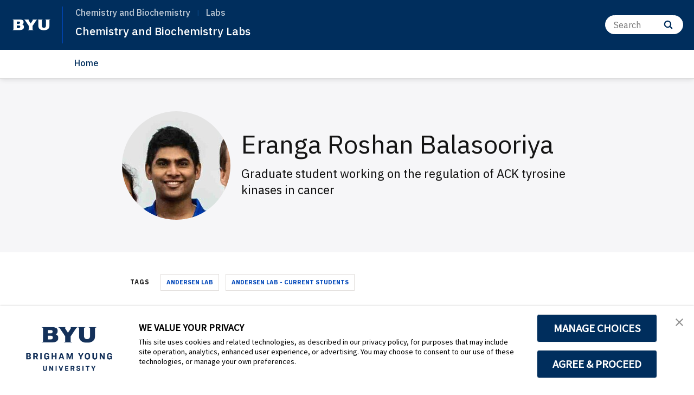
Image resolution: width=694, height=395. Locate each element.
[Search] (644, 24)
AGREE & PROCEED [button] (597, 364)
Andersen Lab (189, 282)
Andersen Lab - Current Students (290, 282)
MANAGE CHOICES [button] (597, 328)
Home (86, 63)
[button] (676, 325)
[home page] (31, 25)
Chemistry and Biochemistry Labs (175, 30)
